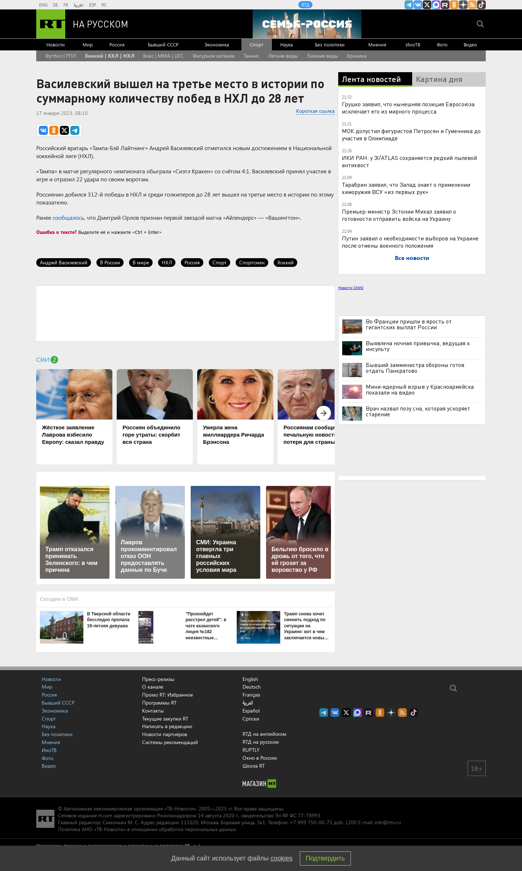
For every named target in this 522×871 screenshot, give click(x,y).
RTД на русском (261, 741)
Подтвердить (325, 858)
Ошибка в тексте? (56, 232)
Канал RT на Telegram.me (409, 4)
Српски (251, 719)
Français (251, 695)
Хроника (356, 55)
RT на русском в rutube (445, 4)
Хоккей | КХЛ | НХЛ (109, 55)
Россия (117, 44)
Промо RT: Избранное (167, 694)
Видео (470, 44)
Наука (286, 44)
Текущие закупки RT (165, 718)
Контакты (153, 710)
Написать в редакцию (167, 726)
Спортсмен (252, 262)
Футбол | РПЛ (60, 55)
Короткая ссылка (315, 110)
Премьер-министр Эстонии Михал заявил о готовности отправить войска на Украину (399, 214)
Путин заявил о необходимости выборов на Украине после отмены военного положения (410, 241)
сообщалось (68, 217)
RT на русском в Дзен (463, 4)
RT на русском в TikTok (481, 4)
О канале (152, 686)
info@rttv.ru (387, 822)
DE (55, 5)
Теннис (251, 55)
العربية (79, 5)
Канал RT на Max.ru (436, 4)
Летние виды (283, 55)
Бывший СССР (163, 44)
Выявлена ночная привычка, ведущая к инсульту (418, 346)
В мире (141, 262)
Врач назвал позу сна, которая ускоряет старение (418, 411)
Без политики (330, 44)
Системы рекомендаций (170, 742)
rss (472, 4)
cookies (281, 858)
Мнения (377, 44)
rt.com (105, 815)
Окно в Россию (260, 757)
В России (110, 262)
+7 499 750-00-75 (311, 822)
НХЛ (167, 262)
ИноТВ (413, 44)
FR (65, 5)
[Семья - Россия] (307, 23)
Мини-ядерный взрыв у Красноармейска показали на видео (420, 389)
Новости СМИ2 (350, 287)
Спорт (256, 44)
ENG (43, 5)
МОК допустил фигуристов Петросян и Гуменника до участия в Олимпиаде (411, 134)
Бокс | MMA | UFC (163, 55)
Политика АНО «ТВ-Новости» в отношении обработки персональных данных (147, 829)
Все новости (412, 257)
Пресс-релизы (158, 679)
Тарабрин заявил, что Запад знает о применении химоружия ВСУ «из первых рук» (406, 188)
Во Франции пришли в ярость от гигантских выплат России (409, 324)
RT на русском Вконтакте (418, 4)
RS (104, 5)
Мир (88, 44)
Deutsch (252, 687)
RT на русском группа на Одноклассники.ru (454, 4)
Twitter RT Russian (427, 4)
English (250, 679)
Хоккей (285, 262)
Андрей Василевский (63, 262)
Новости (55, 44)
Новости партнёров (164, 734)
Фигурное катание (214, 55)
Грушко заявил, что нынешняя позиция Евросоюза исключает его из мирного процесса (408, 107)
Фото (442, 44)
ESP (92, 5)
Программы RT (159, 702)
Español (251, 711)
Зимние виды (322, 55)
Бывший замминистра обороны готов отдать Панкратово (415, 367)
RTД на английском (264, 733)
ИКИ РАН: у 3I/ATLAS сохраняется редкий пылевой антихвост (409, 161)
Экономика (216, 44)
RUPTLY (251, 749)
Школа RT (254, 765)
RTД (305, 5)
